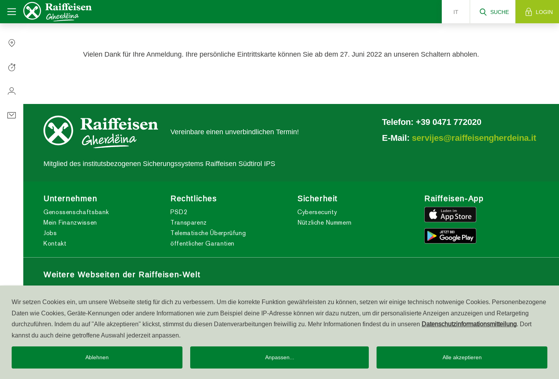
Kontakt (54, 243)
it (455, 12)
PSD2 (178, 212)
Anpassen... (279, 357)
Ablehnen (97, 357)
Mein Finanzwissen (70, 222)
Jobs (50, 233)
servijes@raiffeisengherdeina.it (474, 138)
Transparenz (188, 222)
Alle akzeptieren (462, 357)
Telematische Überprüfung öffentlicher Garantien (208, 238)
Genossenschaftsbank (76, 212)
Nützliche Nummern (324, 222)
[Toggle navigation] (11, 11)
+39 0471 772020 (448, 122)
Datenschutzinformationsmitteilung (469, 323)
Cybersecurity (317, 212)
